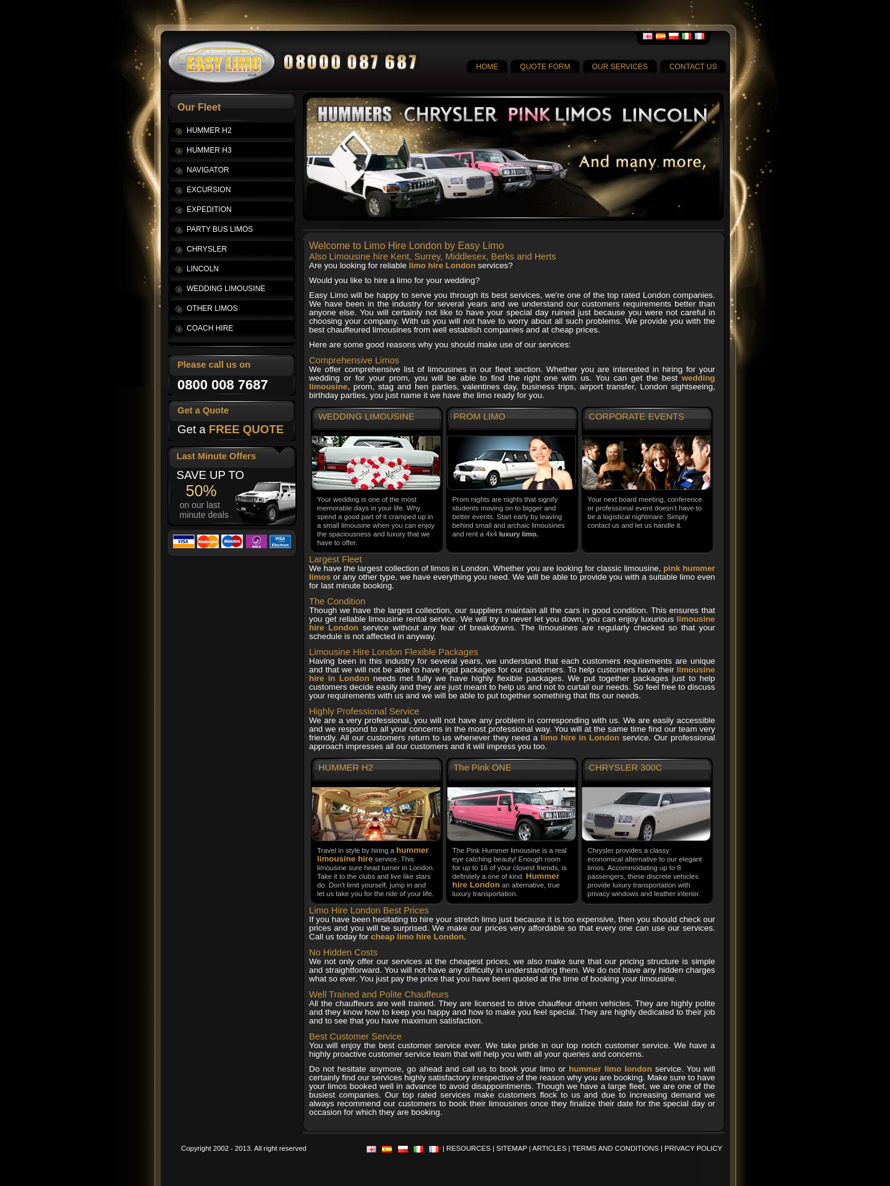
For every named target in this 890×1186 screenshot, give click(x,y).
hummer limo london (610, 1069)
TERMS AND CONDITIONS (615, 1148)
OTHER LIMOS (212, 308)
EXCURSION (209, 189)
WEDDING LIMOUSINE (226, 288)
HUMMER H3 (209, 150)
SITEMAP (511, 1148)
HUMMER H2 (209, 130)
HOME (487, 66)
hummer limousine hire (373, 854)
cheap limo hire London (417, 936)
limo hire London (442, 265)
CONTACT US (693, 66)
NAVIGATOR (208, 170)
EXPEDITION (209, 209)
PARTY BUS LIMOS (220, 229)
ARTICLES (549, 1148)
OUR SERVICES (620, 66)
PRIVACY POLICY (693, 1148)
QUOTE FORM (545, 66)
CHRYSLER (207, 249)
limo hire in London (580, 737)
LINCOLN (203, 269)
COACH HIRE (210, 328)
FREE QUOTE (246, 429)
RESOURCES (468, 1148)
